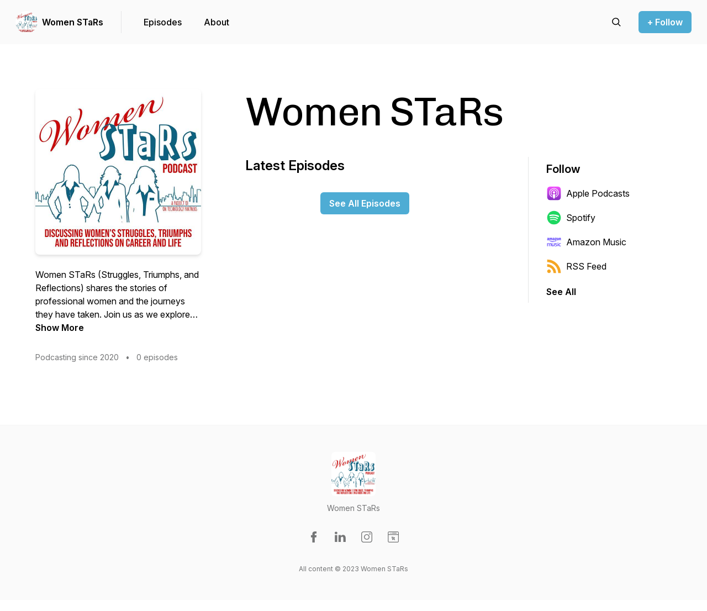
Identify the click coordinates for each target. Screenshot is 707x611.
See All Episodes (364, 203)
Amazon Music (586, 242)
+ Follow (665, 22)
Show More (59, 327)
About (216, 22)
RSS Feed (576, 266)
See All (561, 291)
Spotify (570, 217)
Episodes (163, 22)
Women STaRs (72, 22)
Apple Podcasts (588, 193)
